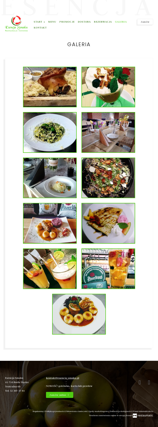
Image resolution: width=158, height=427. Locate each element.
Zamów (145, 21)
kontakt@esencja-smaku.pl (62, 377)
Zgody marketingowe (98, 411)
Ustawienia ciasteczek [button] (76, 411)
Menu (52, 21)
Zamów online (60, 394)
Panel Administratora (143, 411)
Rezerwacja (103, 21)
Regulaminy (38, 411)
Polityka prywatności (55, 411)
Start (39, 21)
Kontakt (40, 27)
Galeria (121, 21)
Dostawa (84, 21)
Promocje (67, 21)
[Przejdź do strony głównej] (16, 23)
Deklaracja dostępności (121, 411)
